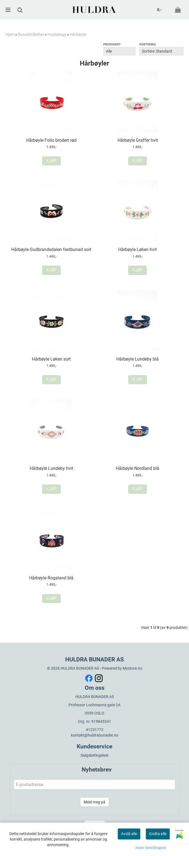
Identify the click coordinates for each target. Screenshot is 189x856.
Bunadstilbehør (31, 34)
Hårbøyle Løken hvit (137, 249)
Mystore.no (132, 668)
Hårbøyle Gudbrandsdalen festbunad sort (51, 249)
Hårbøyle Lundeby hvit (51, 468)
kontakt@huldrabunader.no (94, 735)
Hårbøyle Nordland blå (137, 468)
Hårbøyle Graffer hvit (137, 140)
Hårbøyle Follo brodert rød (51, 140)
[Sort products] (161, 51)
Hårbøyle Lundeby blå (137, 359)
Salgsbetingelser (95, 755)
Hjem (10, 34)
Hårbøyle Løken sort (51, 359)
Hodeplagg (57, 34)
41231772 (94, 729)
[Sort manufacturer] (119, 51)
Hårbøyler (78, 34)
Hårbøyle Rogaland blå (51, 577)
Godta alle (157, 834)
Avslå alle (129, 834)
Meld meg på (94, 802)
